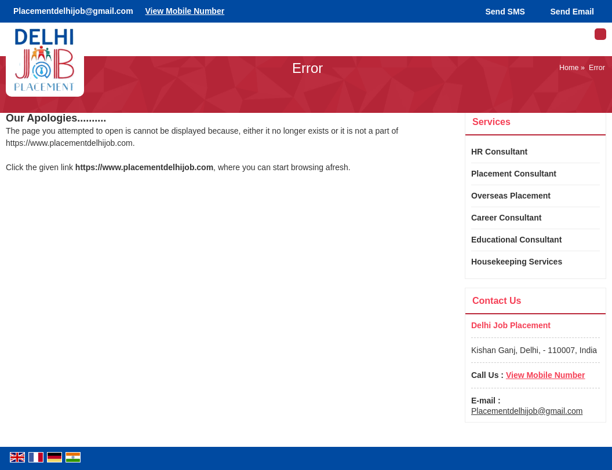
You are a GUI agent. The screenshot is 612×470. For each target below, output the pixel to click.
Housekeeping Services (516, 261)
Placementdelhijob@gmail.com (73, 11)
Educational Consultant (516, 239)
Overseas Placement (511, 195)
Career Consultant (506, 217)
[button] (184, 11)
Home (569, 68)
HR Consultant (499, 151)
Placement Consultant (513, 173)
